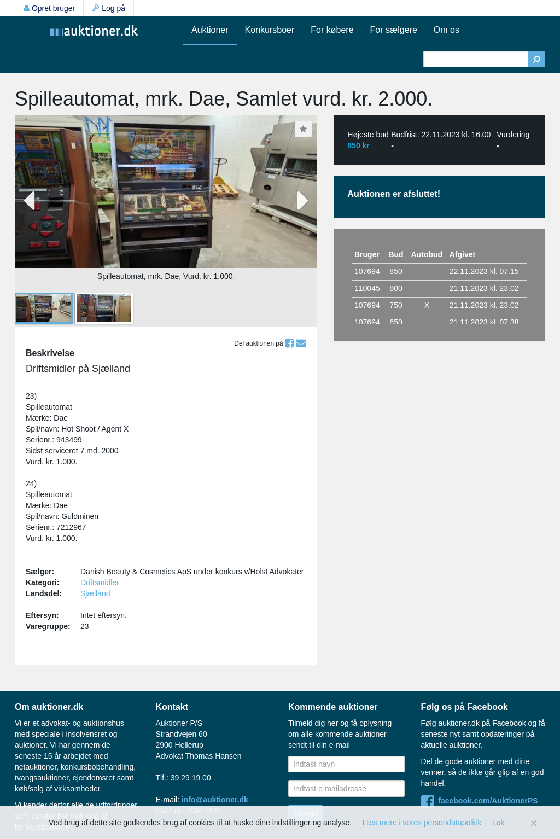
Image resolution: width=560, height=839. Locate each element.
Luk (498, 822)
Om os (446, 29)
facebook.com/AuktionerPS (479, 800)
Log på (108, 8)
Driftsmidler (99, 582)
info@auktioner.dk (215, 799)
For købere (332, 29)
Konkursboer (270, 29)
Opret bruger (49, 8)
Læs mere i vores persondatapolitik (422, 822)
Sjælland (95, 593)
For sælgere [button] (393, 29)
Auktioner (210, 29)
